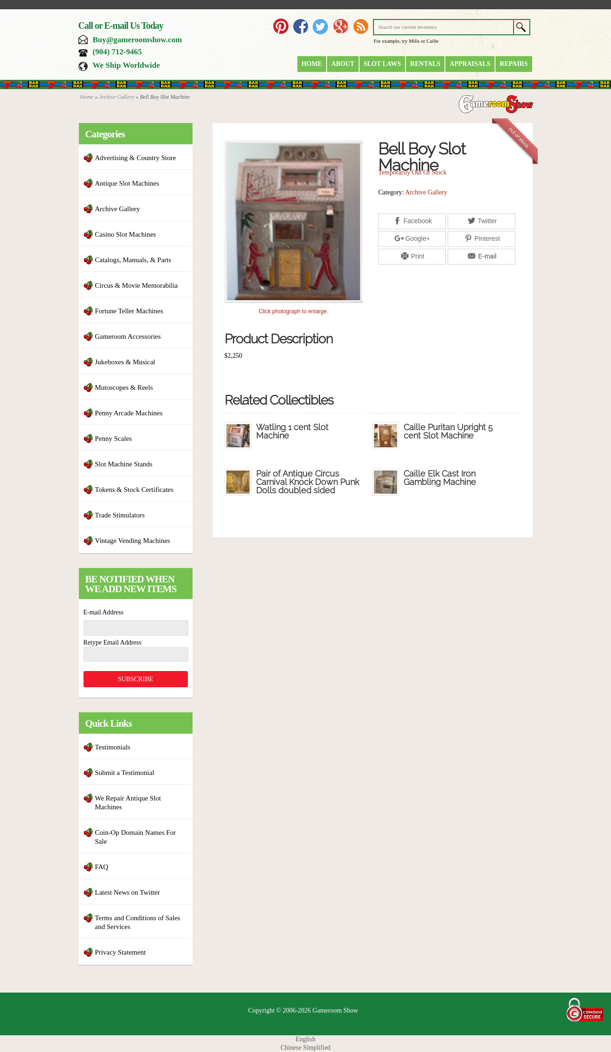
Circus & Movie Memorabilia (136, 285)
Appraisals (470, 63)
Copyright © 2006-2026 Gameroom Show (303, 1010)
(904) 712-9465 (117, 51)
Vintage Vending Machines (132, 540)
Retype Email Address (112, 642)
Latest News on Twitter (127, 892)
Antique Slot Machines (127, 183)
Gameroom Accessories (128, 336)
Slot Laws (382, 63)
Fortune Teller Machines (129, 311)
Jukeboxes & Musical (125, 362)
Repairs (513, 63)
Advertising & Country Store (135, 157)
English (305, 1039)
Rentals (425, 63)
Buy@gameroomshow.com (137, 39)
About (342, 63)
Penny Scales (113, 438)
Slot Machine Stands (124, 464)
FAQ (102, 867)
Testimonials (112, 747)
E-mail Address (104, 612)
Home (312, 63)
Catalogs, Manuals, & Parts (133, 260)
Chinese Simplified (306, 1047)
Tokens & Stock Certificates (134, 489)
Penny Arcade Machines (129, 413)
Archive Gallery (117, 97)
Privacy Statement (120, 952)
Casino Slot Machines (125, 234)
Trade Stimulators (120, 515)
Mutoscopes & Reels (124, 387)
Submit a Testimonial (124, 772)
